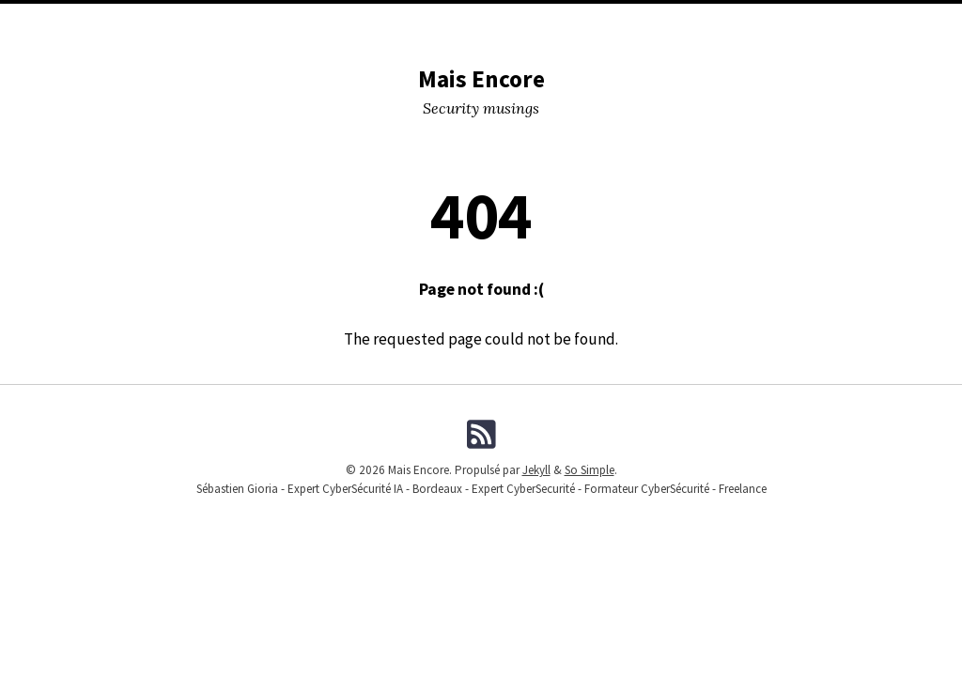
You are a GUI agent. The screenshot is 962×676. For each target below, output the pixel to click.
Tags (501, 20)
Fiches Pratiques (888, 20)
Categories (109, 20)
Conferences (356, 20)
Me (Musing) (567, 20)
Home (40, 20)
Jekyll (536, 470)
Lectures (441, 20)
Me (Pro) (643, 20)
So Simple (589, 470)
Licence (798, 20)
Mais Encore (481, 79)
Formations (722, 20)
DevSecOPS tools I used (229, 20)
